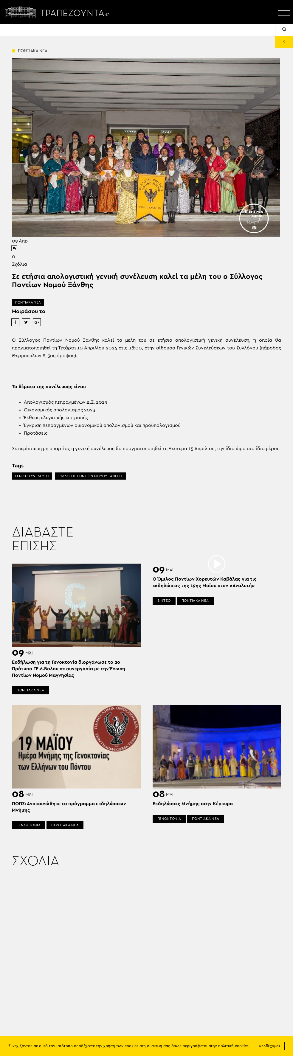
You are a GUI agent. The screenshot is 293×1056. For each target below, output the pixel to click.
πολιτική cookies (233, 1046)
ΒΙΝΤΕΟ (164, 600)
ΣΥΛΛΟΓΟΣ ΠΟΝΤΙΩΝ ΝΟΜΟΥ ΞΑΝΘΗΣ (90, 476)
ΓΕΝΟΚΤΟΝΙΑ (29, 825)
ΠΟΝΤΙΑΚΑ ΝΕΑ (28, 302)
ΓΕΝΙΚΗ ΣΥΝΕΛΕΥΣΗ (32, 476)
